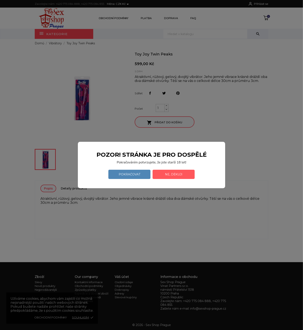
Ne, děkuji (173, 174)
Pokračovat (129, 174)
